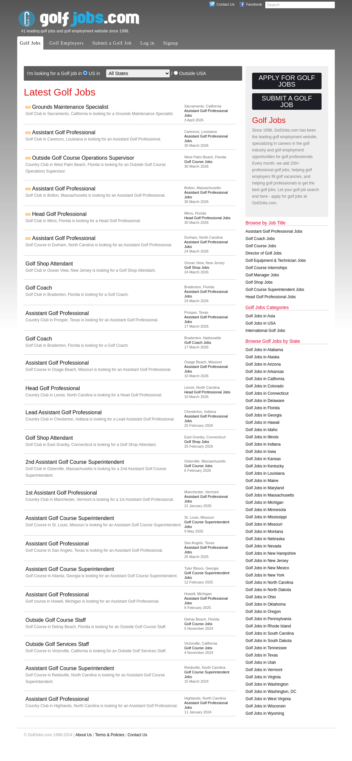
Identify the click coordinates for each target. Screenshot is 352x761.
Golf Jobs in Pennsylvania (268, 619)
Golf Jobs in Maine (261, 480)
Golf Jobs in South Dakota (268, 640)
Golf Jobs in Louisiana (265, 473)
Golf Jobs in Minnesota (265, 509)
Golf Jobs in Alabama (264, 349)
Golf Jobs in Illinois (262, 437)
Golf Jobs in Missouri (263, 524)
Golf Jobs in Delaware (264, 400)
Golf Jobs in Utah (260, 662)
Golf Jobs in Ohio (260, 597)
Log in (147, 43)
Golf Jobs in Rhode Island (268, 626)
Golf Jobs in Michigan (264, 502)
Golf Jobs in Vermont (263, 669)
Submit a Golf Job (112, 43)
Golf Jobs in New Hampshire (270, 553)
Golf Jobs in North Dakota (268, 589)
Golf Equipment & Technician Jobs (275, 260)
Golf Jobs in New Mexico (267, 568)
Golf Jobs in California (264, 379)
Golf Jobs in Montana (264, 531)
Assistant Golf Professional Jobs (273, 231)
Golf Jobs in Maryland (264, 488)
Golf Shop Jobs (196, 267)
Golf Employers (66, 43)
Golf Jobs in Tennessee (266, 648)
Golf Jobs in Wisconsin (265, 706)
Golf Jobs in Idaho (261, 429)
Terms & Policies (109, 735)
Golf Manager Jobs (262, 275)
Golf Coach (38, 288)
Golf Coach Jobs (197, 342)
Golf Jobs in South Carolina (269, 633)
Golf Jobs (30, 43)
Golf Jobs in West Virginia (268, 699)
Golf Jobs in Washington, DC (270, 691)
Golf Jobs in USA (260, 323)
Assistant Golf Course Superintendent (69, 518)
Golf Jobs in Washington (266, 684)
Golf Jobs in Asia (260, 316)
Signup (170, 43)
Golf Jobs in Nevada (263, 546)
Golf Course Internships (266, 267)
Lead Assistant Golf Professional (63, 412)
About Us (83, 735)
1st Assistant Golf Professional (61, 493)
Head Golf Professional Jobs (207, 218)
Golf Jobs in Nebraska (265, 539)
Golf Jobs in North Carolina (269, 582)
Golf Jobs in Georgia (263, 415)
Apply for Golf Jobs (287, 81)
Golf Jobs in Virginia (263, 677)
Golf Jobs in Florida (262, 408)
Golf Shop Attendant (49, 263)
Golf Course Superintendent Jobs (274, 289)
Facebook (254, 4)
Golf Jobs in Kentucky (264, 466)
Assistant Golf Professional (63, 132)
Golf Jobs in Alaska (262, 357)
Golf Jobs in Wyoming (264, 713)
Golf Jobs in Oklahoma (265, 604)
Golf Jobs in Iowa (260, 451)
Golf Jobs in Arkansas (264, 371)
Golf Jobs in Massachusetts (269, 495)
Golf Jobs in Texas (261, 655)
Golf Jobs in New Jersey (266, 560)
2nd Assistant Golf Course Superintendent (74, 462)
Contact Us (225, 4)
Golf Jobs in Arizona (263, 364)
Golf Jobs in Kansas (263, 459)
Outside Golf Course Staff (55, 620)
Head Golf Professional (59, 214)
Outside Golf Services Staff (57, 644)
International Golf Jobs (265, 330)
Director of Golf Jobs (263, 253)
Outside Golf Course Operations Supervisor (83, 158)
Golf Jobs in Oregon (263, 611)
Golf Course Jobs (198, 162)
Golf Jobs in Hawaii (262, 422)
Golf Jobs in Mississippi (266, 517)
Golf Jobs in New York (264, 575)
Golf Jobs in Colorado (264, 386)
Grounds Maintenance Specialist (70, 107)
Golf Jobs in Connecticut (266, 393)
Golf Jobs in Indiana (263, 444)
